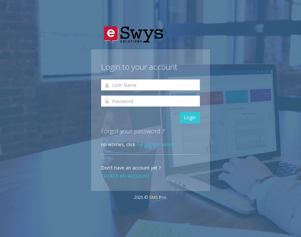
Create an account (125, 176)
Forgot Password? (156, 144)
